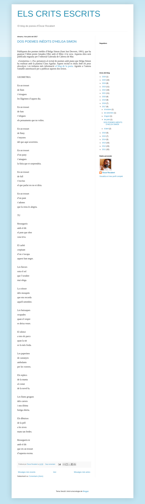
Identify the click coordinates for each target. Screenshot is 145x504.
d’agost (107, 116)
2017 (104, 107)
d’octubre (108, 109)
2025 (104, 80)
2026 (104, 77)
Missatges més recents (26, 472)
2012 (104, 146)
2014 (104, 139)
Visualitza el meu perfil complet (111, 176)
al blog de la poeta (64, 66)
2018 (104, 103)
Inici (54, 472)
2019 (104, 100)
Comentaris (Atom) (36, 476)
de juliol (107, 120)
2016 (104, 133)
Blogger (86, 491)
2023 (104, 87)
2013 (104, 143)
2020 (104, 97)
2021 (104, 93)
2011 (104, 149)
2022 (104, 90)
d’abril (106, 129)
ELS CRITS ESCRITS (58, 14)
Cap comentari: (50, 464)
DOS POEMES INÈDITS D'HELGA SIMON (47, 41)
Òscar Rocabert (108, 173)
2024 (104, 83)
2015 (104, 136)
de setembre (109, 113)
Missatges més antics (82, 472)
